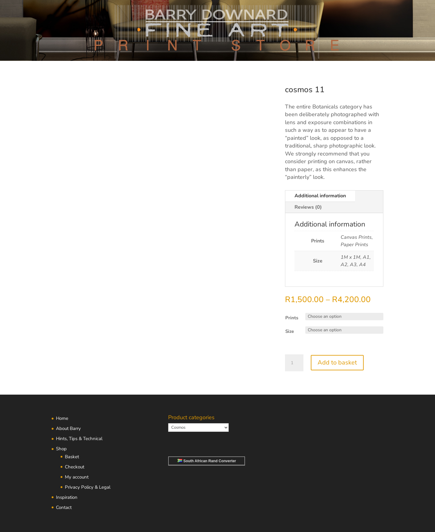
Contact (64, 507)
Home (62, 418)
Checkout (74, 467)
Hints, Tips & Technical (79, 438)
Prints (291, 318)
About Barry (68, 428)
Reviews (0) (308, 207)
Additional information (320, 195)
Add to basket (337, 362)
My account (77, 477)
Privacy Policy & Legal (87, 487)
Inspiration (66, 497)
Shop (61, 449)
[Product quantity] (294, 363)
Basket (72, 457)
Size (289, 331)
